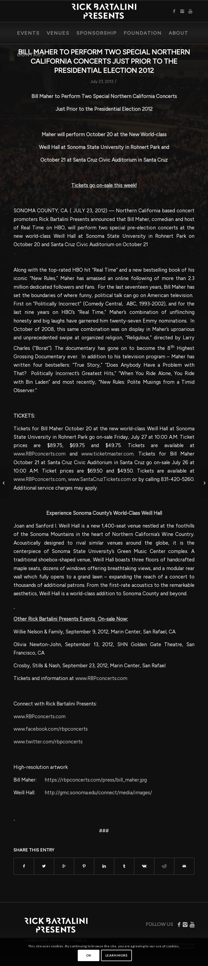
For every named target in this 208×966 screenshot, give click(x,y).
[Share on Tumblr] (124, 866)
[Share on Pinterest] (84, 866)
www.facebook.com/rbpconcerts (51, 729)
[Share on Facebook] (24, 866)
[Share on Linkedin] (104, 866)
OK (88, 955)
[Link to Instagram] (182, 11)
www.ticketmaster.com (107, 454)
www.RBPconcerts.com (40, 454)
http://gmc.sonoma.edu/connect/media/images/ (98, 793)
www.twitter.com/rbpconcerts (48, 742)
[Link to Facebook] (174, 11)
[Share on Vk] (144, 866)
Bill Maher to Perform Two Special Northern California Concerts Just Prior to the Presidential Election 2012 (104, 61)
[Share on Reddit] (164, 866)
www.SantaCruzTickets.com (99, 479)
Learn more (116, 955)
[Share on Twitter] (44, 866)
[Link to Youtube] (190, 11)
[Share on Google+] (64, 866)
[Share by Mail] (184, 866)
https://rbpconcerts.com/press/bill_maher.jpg (96, 780)
